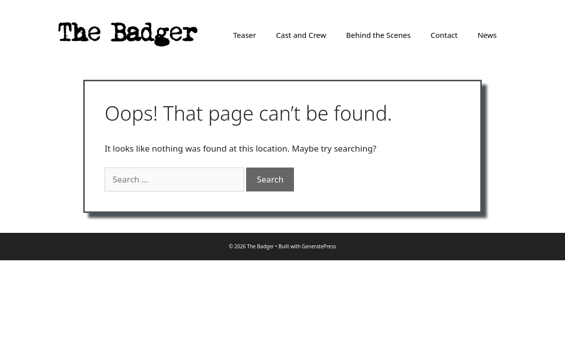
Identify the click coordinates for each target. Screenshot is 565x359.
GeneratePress (319, 246)
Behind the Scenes (378, 35)
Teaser (244, 35)
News (487, 35)
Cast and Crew (301, 35)
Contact (443, 35)
